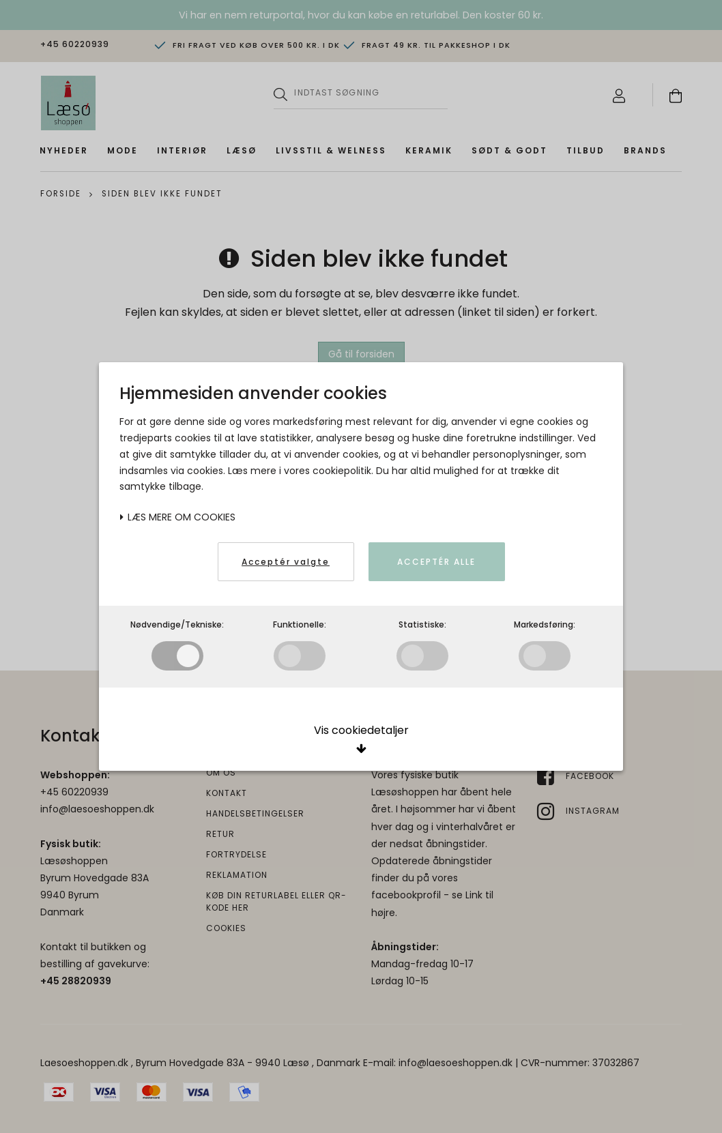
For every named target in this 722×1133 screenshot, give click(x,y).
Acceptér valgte (286, 562)
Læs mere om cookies (177, 517)
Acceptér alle (436, 562)
